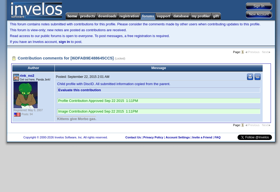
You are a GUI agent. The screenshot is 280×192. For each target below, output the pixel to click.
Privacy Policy (153, 137)
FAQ (218, 137)
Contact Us (133, 137)
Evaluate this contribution (79, 90)
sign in (64, 42)
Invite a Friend (202, 137)
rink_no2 (27, 76)
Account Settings (178, 137)
